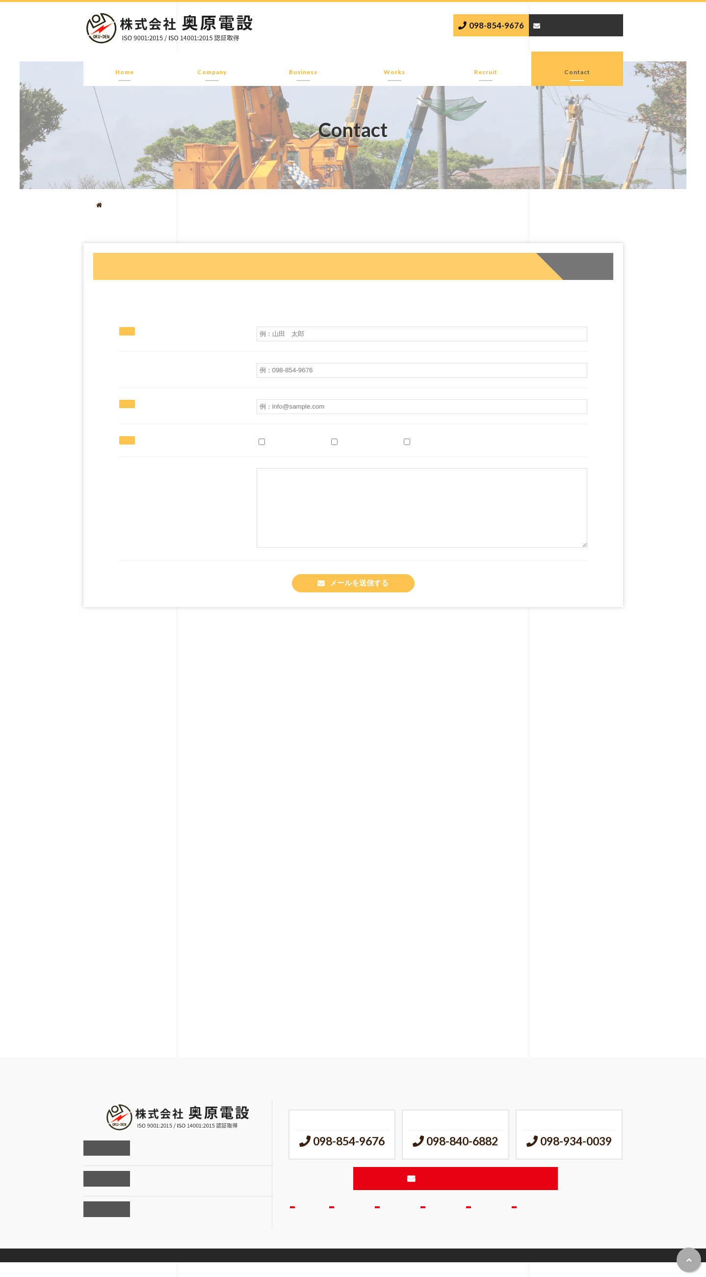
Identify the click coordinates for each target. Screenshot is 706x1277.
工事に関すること (292, 441)
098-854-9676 (496, 25)
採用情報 (485, 66)
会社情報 (212, 66)
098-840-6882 (462, 1154)
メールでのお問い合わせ (580, 25)
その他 (419, 441)
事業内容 (303, 66)
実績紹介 (394, 66)
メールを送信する (359, 597)
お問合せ (577, 66)
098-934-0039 (576, 1154)
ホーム (124, 66)
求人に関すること (364, 441)
